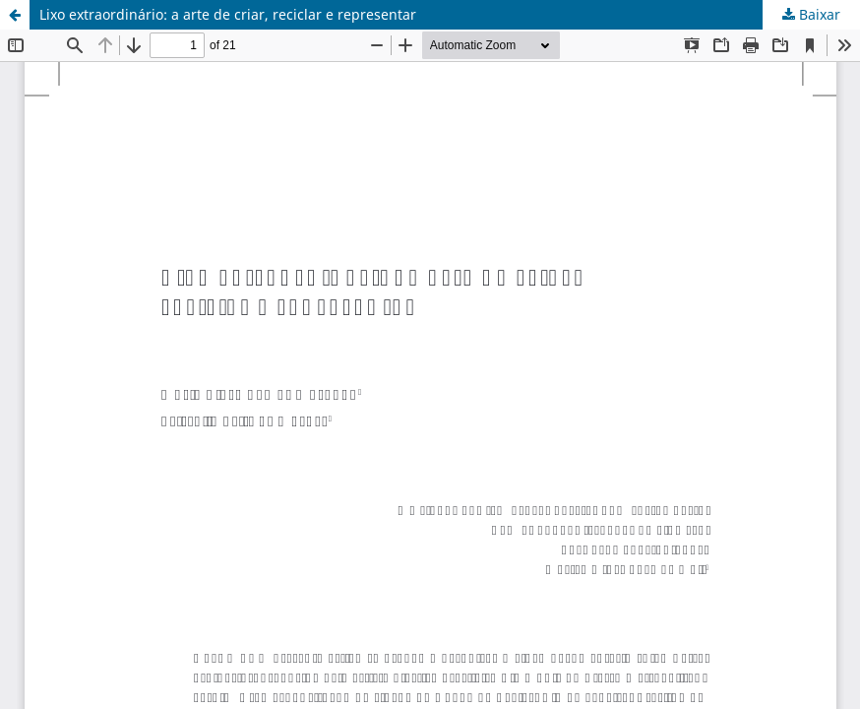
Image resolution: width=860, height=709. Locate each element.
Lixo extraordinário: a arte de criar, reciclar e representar (227, 14)
